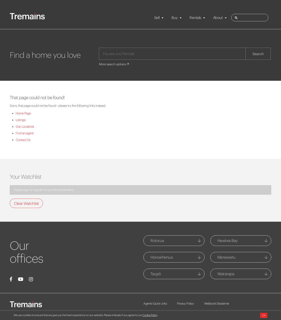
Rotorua (157, 240)
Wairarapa (225, 273)
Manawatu (226, 257)
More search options (114, 64)
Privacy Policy (185, 303)
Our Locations (25, 126)
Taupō (155, 273)
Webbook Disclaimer (217, 303)
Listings (20, 120)
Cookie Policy (149, 315)
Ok (263, 315)
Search (258, 54)
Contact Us (23, 140)
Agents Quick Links (155, 303)
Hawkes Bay (227, 240)
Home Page (23, 113)
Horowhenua (161, 257)
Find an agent (25, 133)
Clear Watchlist (26, 203)
